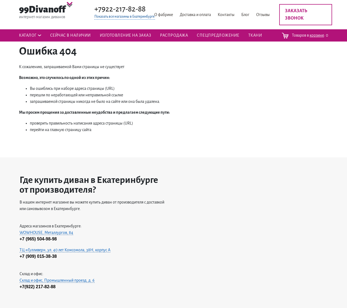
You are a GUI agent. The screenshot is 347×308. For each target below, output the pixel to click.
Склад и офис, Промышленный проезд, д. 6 (57, 280)
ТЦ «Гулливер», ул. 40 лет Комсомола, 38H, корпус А (65, 250)
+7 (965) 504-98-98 (38, 239)
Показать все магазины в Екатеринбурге (124, 16)
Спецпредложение (218, 35)
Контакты (226, 14)
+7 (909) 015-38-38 (38, 256)
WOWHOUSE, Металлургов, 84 (46, 232)
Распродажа (174, 35)
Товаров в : (305, 35)
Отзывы (263, 14)
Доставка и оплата (195, 14)
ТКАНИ (255, 35)
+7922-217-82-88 (120, 9)
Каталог (28, 35)
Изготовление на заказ (125, 35)
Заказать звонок (296, 14)
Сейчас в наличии (70, 35)
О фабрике (163, 14)
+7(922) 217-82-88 (38, 286)
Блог (245, 14)
